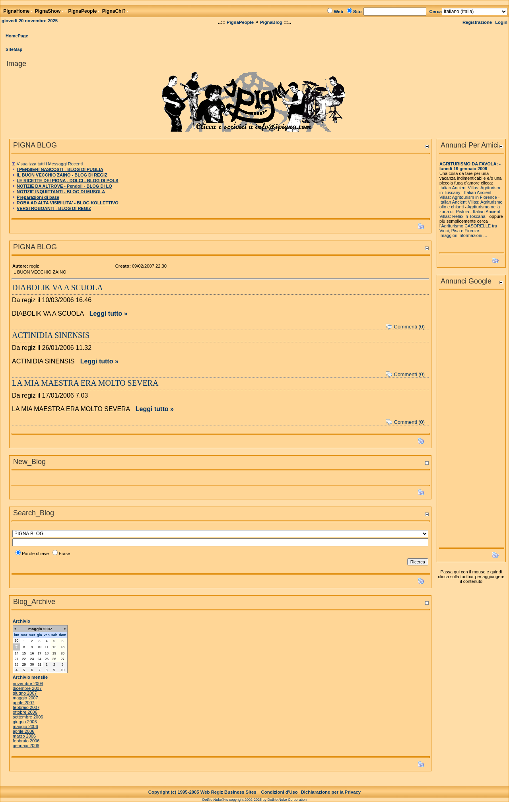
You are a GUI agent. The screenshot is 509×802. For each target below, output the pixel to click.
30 (17, 641)
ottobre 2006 (25, 712)
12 (54, 647)
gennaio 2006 (26, 745)
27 (62, 659)
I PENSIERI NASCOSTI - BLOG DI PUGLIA (60, 169)
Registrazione (477, 22)
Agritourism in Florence (474, 197)
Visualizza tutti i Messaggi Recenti (50, 163)
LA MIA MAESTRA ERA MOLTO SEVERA (85, 383)
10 (39, 647)
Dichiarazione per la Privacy (331, 792)
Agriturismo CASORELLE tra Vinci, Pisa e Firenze (468, 228)
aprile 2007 (23, 702)
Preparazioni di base (38, 197)
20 (62, 653)
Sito (357, 11)
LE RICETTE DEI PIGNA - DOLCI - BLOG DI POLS (68, 180)
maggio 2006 (25, 726)
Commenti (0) (409, 327)
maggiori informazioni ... (464, 235)
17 (39, 653)
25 (47, 659)
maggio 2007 (25, 697)
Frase (64, 553)
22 (24, 659)
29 (24, 664)
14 (17, 653)
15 (24, 653)
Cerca (435, 11)
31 (39, 664)
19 (54, 653)
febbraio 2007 (26, 707)
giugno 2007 (25, 693)
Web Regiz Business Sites (228, 792)
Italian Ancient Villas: (459, 202)
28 (17, 664)
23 (32, 659)
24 (39, 659)
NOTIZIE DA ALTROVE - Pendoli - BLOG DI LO (64, 186)
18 (47, 653)
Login (501, 22)
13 (62, 647)
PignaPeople (240, 22)
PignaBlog (271, 22)
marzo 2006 (24, 736)
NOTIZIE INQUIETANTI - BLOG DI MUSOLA (61, 191)
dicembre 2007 (27, 688)
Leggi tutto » (108, 313)
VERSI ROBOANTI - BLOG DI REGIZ (54, 208)
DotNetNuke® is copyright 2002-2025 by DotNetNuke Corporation (254, 800)
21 (17, 659)
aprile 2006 (23, 731)
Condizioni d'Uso (279, 792)
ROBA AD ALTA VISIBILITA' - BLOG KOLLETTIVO (68, 202)
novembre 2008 (28, 683)
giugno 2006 (25, 721)
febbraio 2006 (26, 740)
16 (32, 653)
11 (47, 647)
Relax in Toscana (469, 216)
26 (54, 659)
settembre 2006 (28, 717)
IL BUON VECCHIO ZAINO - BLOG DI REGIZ (62, 175)
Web (338, 11)
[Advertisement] (471, 421)
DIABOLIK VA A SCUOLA (57, 287)
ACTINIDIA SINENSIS (50, 335)
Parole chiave (35, 553)
